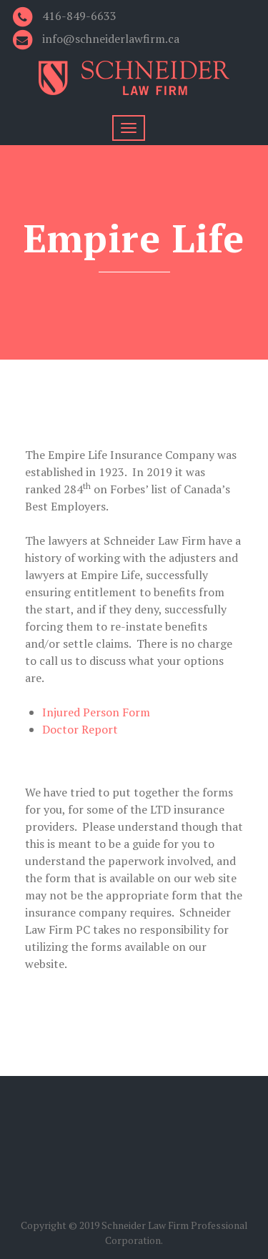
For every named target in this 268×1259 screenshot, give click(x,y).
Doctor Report (80, 729)
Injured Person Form (96, 712)
